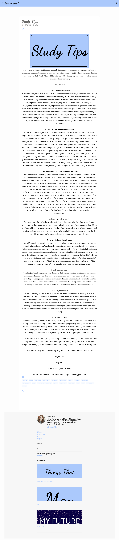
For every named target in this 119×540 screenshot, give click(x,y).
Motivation (26, 383)
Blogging (46, 380)
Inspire (77, 380)
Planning (41, 383)
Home (39, 432)
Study (55, 383)
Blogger (38, 380)
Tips (78, 383)
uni (83, 383)
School (48, 383)
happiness (63, 380)
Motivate (85, 380)
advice (25, 380)
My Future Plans (41, 527)
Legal (39, 439)
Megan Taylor (51, 416)
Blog (31, 380)
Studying (71, 383)
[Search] (21, 3)
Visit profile (52, 427)
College (54, 380)
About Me (41, 434)
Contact (40, 436)
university (89, 383)
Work (24, 386)
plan (33, 383)
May (38, 504)
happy (70, 380)
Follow (40, 456)
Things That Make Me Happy (45, 481)
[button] (23, 29)
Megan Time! (12, 3)
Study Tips (63, 383)
